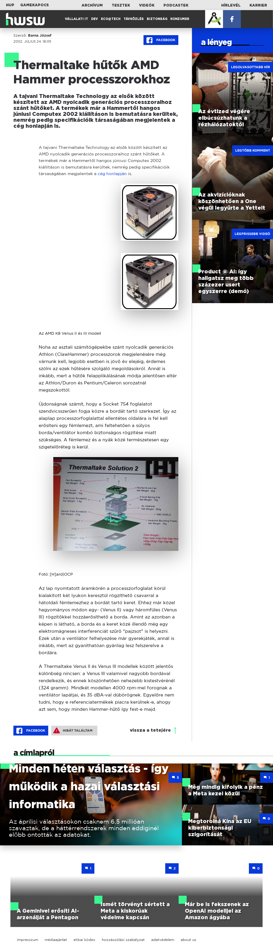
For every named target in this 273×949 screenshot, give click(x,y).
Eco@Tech (111, 19)
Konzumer (179, 19)
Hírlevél (231, 5)
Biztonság (157, 19)
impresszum (27, 940)
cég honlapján (112, 173)
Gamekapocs (34, 5)
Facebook (160, 40)
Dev (94, 19)
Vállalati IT (76, 19)
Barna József (40, 35)
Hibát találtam (73, 730)
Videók (147, 5)
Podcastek (175, 5)
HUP (10, 5)
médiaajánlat (56, 940)
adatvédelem (162, 940)
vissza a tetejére (150, 730)
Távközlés (134, 19)
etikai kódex (84, 940)
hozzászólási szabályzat (123, 940)
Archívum (92, 5)
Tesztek (121, 5)
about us (188, 940)
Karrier (258, 5)
